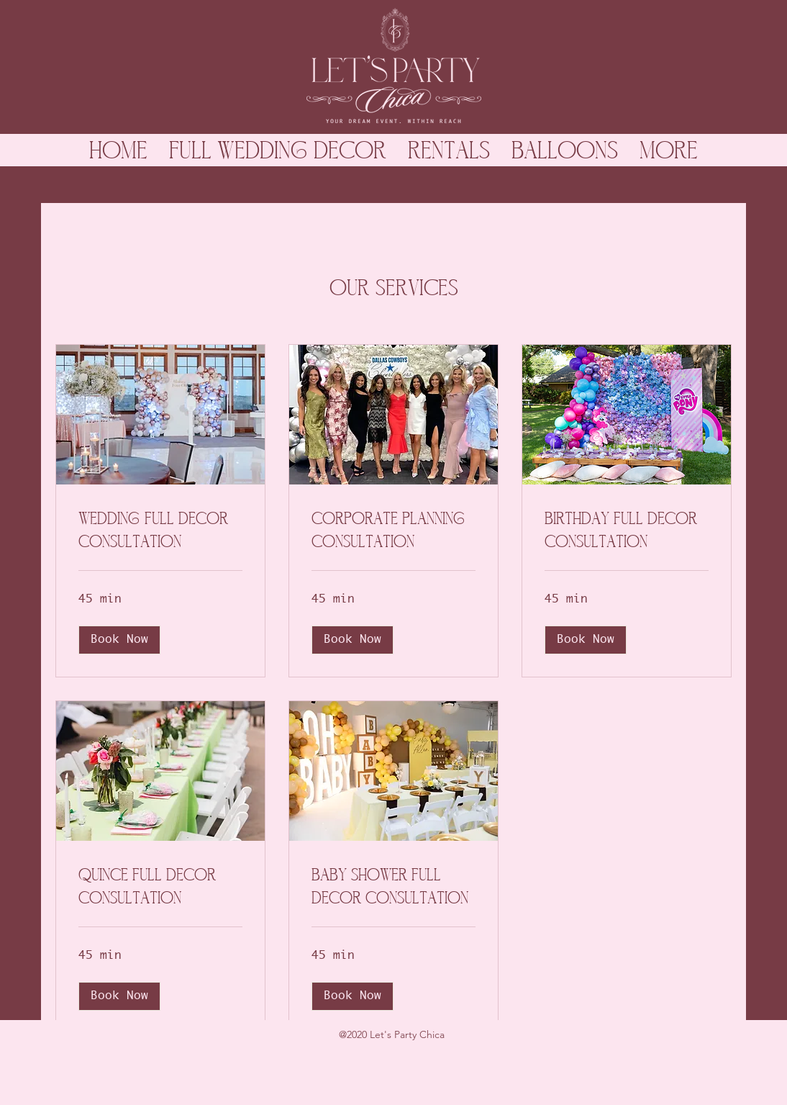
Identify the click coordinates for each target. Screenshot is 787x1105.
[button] (119, 640)
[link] (160, 530)
